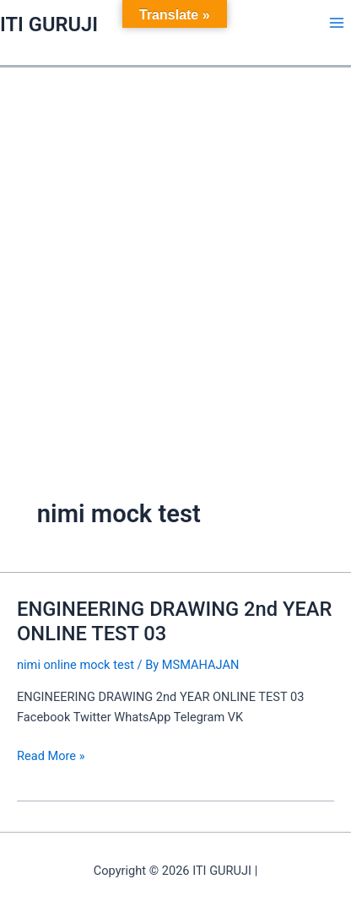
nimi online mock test (75, 664)
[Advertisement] (175, 251)
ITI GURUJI (49, 24)
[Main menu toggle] (336, 22)
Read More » (51, 754)
